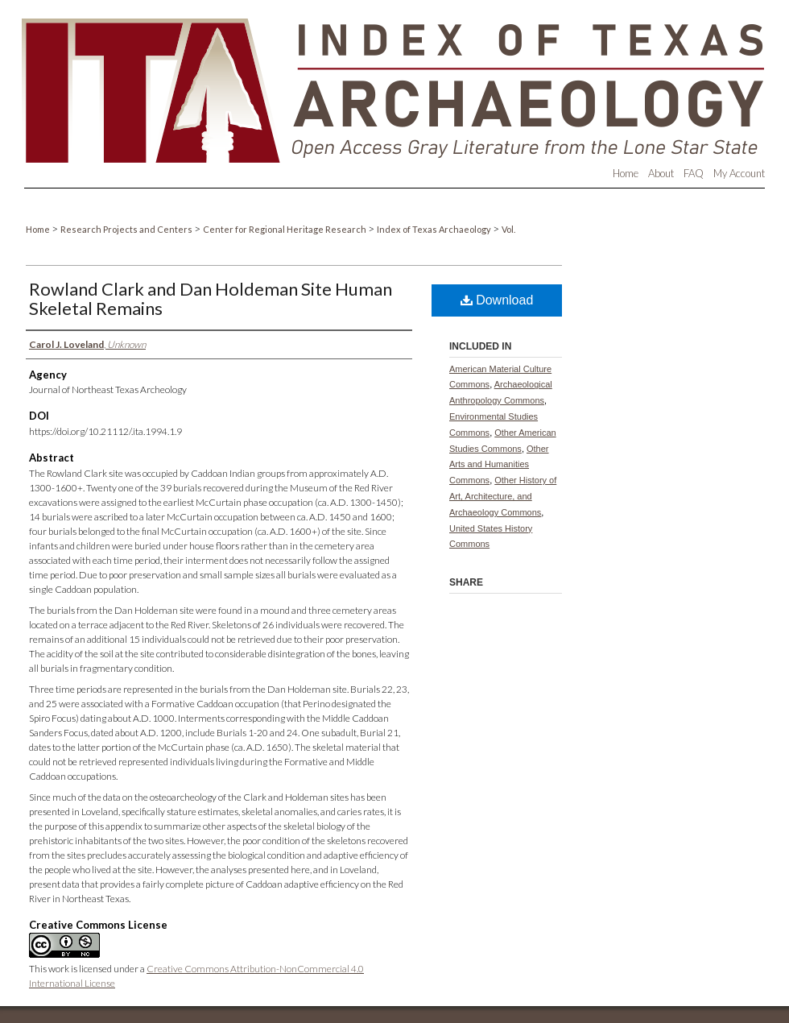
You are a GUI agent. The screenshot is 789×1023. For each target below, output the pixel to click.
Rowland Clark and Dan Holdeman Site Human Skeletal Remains (210, 298)
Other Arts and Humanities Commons (499, 465)
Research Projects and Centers (127, 229)
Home (39, 229)
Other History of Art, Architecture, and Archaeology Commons (502, 496)
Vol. (508, 229)
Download (497, 300)
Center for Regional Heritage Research (285, 229)
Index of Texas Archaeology (435, 229)
